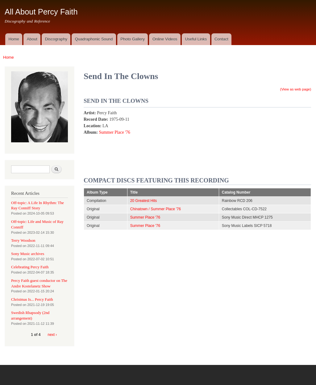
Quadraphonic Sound (94, 39)
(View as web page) (295, 89)
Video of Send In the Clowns (249, 140)
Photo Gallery (132, 39)
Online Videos (164, 39)
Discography (56, 39)
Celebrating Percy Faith (29, 267)
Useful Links (196, 39)
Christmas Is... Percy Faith (32, 299)
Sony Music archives (27, 254)
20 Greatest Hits (143, 201)
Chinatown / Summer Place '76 (155, 209)
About (32, 39)
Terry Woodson (23, 240)
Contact (221, 39)
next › (52, 335)
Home (13, 39)
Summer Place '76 (114, 132)
